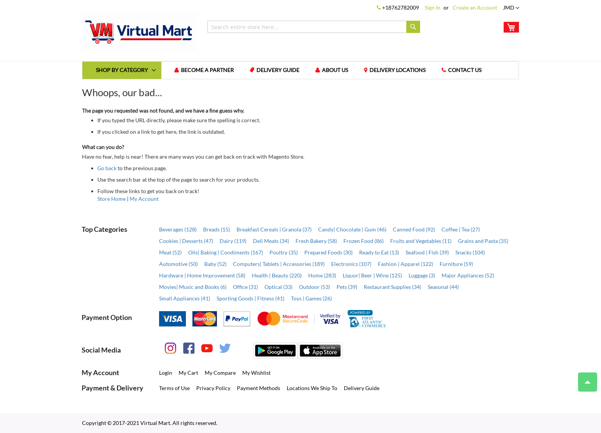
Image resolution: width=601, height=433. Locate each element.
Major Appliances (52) (468, 275)
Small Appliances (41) (184, 298)
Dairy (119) (233, 241)
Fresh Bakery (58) (316, 241)
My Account (144, 198)
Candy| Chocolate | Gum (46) (352, 229)
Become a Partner (207, 70)
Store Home (111, 198)
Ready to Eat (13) (379, 252)
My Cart (188, 372)
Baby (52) (215, 264)
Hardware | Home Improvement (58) (202, 275)
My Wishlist (256, 372)
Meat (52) (170, 252)
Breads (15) (216, 229)
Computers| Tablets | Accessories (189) (279, 264)
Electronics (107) (351, 264)
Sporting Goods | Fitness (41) (250, 298)
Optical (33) (278, 287)
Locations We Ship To (312, 388)
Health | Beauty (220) (277, 275)
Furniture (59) (456, 264)
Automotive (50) (178, 264)
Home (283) (322, 275)
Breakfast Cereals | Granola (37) (274, 229)
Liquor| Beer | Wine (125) (372, 275)
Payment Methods (258, 388)
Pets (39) (347, 287)
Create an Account (475, 7)
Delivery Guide (278, 70)
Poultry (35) (283, 252)
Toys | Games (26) (311, 298)
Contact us (465, 70)
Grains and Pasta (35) (483, 241)
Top (584, 378)
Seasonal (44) (443, 287)
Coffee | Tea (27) (461, 229)
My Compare (220, 372)
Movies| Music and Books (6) (193, 287)
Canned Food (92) (414, 229)
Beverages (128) (178, 229)
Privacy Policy (213, 388)
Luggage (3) (422, 275)
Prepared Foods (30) (328, 252)
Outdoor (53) (314, 287)
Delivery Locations (398, 70)
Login (165, 372)
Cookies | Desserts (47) (186, 241)
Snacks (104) (470, 252)
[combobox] (313, 27)
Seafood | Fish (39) (427, 252)
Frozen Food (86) (363, 241)
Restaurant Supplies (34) (392, 287)
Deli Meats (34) (271, 241)
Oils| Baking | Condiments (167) (225, 252)
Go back (107, 168)
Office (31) (245, 287)
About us (335, 70)
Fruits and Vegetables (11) (421, 241)
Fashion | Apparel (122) (405, 264)
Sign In (432, 7)
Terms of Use (174, 388)
